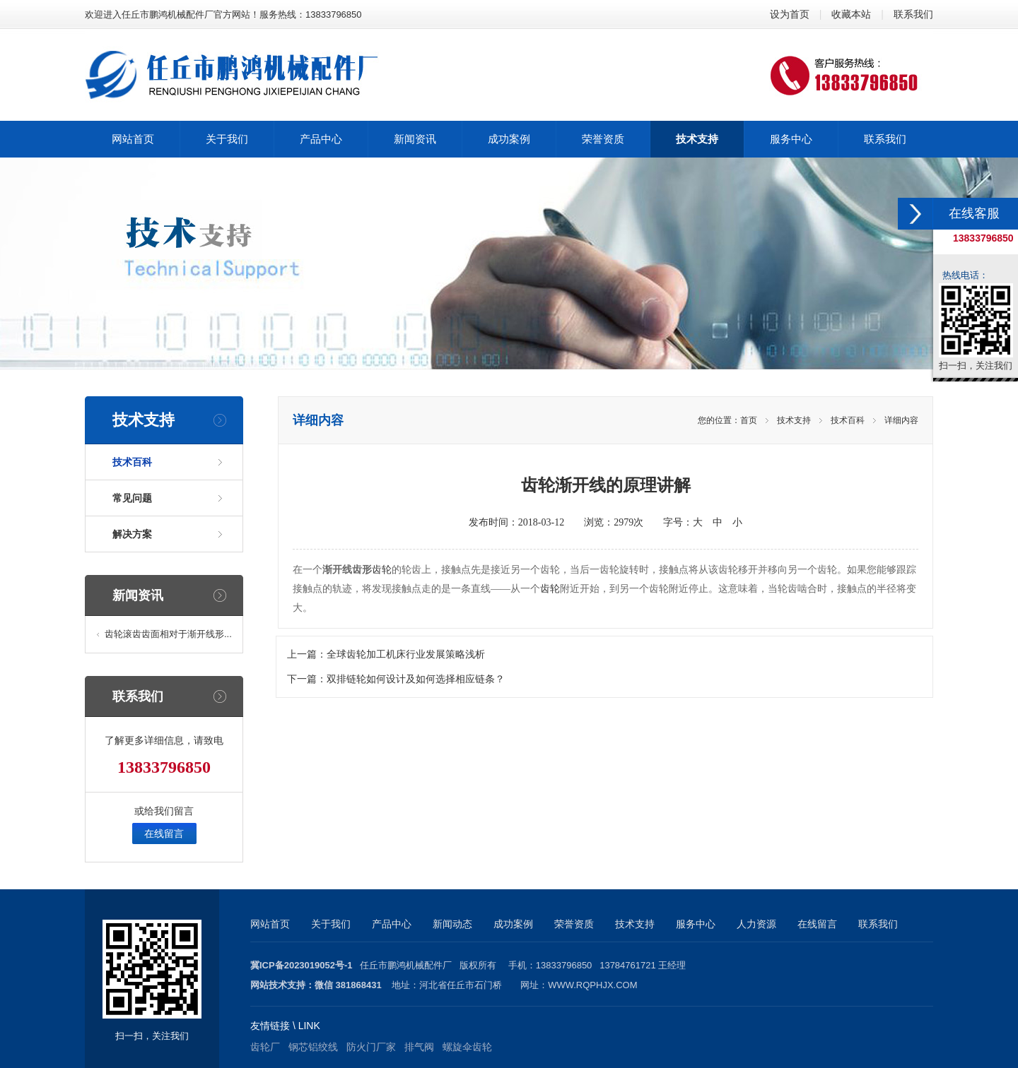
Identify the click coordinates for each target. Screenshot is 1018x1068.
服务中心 (695, 924)
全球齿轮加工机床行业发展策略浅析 (406, 654)
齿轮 (382, 569)
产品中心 (391, 924)
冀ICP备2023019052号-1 (301, 965)
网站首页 (270, 924)
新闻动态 (452, 924)
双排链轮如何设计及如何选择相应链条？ (416, 679)
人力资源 (756, 924)
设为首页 (789, 14)
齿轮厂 (265, 1046)
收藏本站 (851, 14)
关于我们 (331, 924)
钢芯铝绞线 (313, 1046)
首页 (748, 420)
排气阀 (419, 1046)
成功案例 (513, 924)
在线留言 (164, 833)
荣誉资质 (574, 924)
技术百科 (132, 462)
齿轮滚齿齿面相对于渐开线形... (168, 634)
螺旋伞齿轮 (467, 1046)
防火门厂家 (371, 1046)
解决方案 (132, 534)
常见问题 (132, 498)
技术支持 (794, 420)
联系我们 (913, 14)
